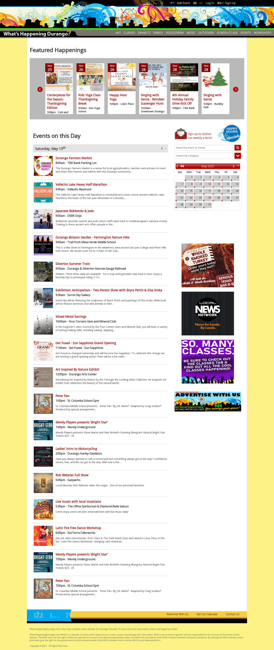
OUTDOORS (206, 33)
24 (209, 197)
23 (200, 197)
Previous (39, 88)
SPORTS (245, 33)
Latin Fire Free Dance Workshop (78, 528)
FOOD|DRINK (175, 33)
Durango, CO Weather (208, 223)
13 (237, 183)
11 (219, 183)
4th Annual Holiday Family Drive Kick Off (183, 99)
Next (235, 88)
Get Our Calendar (207, 614)
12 (228, 183)
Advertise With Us (177, 614)
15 (191, 190)
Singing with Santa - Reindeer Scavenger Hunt (152, 99)
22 (191, 197)
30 (200, 204)
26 (228, 197)
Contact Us (232, 614)
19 (228, 190)
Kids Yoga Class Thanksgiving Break (89, 99)
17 (209, 190)
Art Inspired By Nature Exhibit (77, 369)
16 (200, 190)
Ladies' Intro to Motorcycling (76, 449)
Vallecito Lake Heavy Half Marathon (81, 184)
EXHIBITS (144, 33)
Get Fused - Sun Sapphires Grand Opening (86, 343)
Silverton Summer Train (73, 264)
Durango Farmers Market (74, 158)
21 (182, 197)
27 (237, 197)
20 (237, 190)
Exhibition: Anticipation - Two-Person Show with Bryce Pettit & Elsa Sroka (109, 290)
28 (182, 204)
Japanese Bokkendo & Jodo (75, 211)
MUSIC (191, 33)
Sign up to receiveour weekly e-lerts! (200, 136)
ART (118, 33)
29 (191, 204)
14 (182, 190)
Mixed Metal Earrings (71, 316)
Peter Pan (62, 396)
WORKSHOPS (262, 33)
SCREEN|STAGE (227, 33)
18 (219, 190)
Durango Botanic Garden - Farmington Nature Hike (92, 237)
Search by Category (187, 155)
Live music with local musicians (78, 501)
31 (209, 204)
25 (219, 197)
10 (209, 183)
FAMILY (158, 33)
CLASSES (129, 33)
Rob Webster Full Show (72, 475)
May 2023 (207, 166)
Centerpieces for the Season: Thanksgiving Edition (58, 101)
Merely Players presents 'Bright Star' (82, 422)
